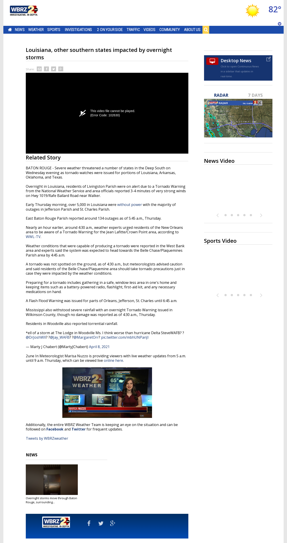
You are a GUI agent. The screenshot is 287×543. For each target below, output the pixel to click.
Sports (53, 29)
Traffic (133, 29)
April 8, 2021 (99, 346)
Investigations (78, 29)
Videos (149, 29)
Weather (35, 29)
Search (206, 29)
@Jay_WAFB (60, 337)
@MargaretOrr (86, 337)
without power (129, 204)
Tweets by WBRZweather (47, 438)
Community (169, 29)
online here (113, 360)
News (19, 29)
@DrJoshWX (36, 337)
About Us (192, 29)
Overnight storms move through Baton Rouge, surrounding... (51, 500)
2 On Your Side (109, 29)
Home (10, 29)
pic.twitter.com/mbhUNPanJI (125, 337)
